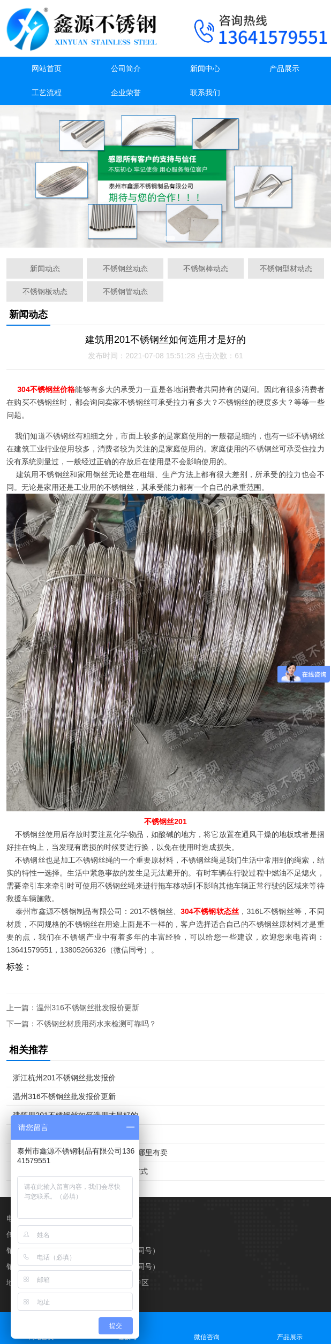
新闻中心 (205, 68)
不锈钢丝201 (165, 821)
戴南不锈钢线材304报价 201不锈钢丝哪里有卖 (90, 1152)
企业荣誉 (126, 92)
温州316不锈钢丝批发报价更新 (87, 1007)
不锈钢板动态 (44, 291)
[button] (158, 238)
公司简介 (126, 68)
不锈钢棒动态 (205, 268)
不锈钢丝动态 (125, 268)
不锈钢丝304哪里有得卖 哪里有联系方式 (80, 1171)
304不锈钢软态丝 (209, 911)
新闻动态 (45, 268)
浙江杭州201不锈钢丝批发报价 (64, 1077)
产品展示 (284, 68)
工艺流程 (47, 92)
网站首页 (47, 68)
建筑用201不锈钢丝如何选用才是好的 (75, 1115)
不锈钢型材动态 (286, 268)
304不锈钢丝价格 (46, 389)
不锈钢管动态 (125, 291)
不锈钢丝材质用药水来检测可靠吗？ (96, 1023)
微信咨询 (207, 1328)
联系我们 (205, 92)
